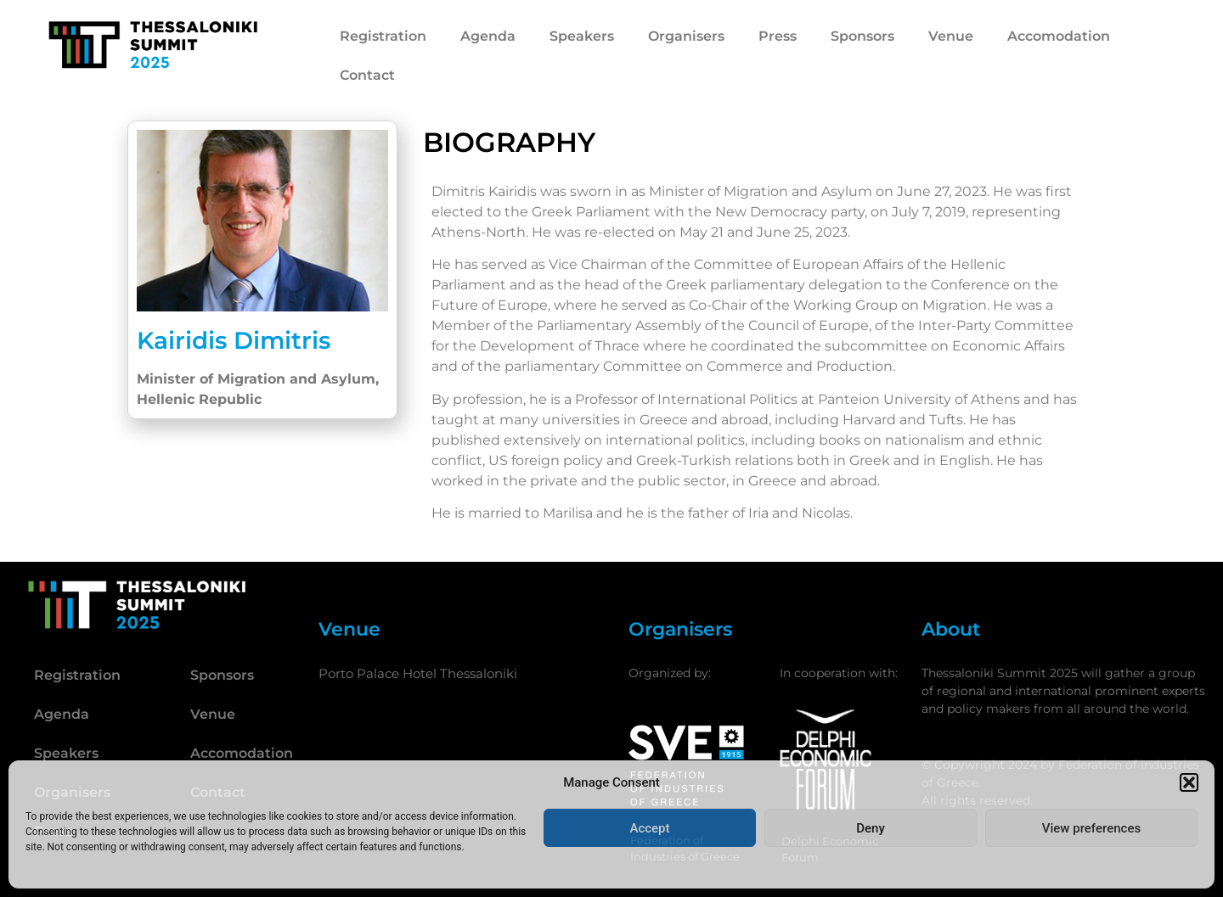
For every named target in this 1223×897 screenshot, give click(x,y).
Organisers (686, 36)
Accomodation (1058, 36)
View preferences (1091, 828)
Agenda (488, 36)
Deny (870, 828)
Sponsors (862, 36)
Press (777, 36)
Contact (367, 75)
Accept (649, 828)
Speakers (582, 36)
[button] (1189, 782)
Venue (950, 36)
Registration (383, 36)
